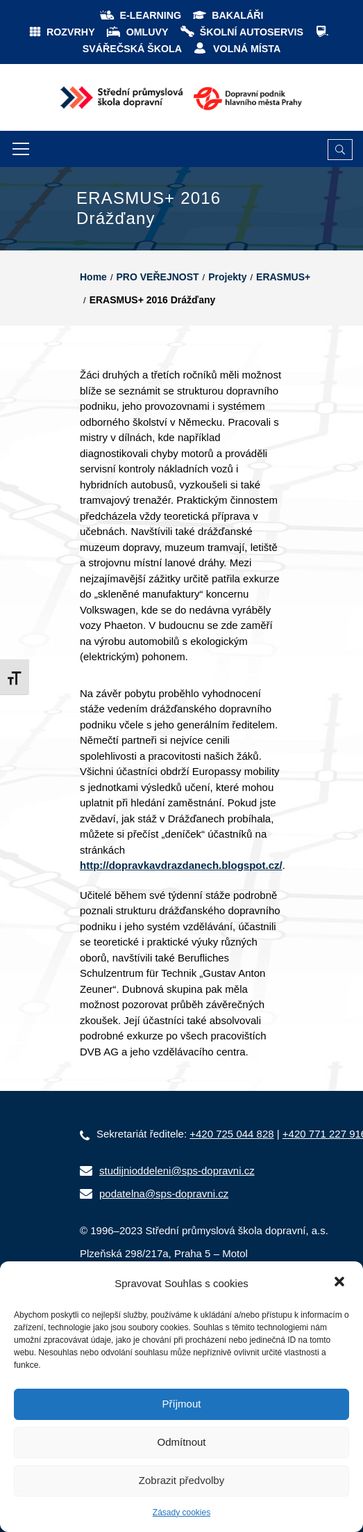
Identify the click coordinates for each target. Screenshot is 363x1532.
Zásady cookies (181, 1512)
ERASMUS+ (283, 276)
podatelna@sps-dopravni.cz (163, 1193)
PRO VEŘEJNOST (158, 276)
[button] (340, 1283)
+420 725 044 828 (231, 1134)
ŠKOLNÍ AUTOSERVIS (241, 32)
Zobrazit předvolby (181, 1480)
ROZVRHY (61, 32)
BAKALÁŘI (227, 15)
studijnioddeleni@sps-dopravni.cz (177, 1170)
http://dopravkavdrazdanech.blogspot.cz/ (181, 865)
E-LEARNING (140, 15)
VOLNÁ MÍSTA (236, 48)
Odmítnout (181, 1442)
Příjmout (181, 1404)
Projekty (227, 276)
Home (93, 276)
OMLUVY (137, 32)
